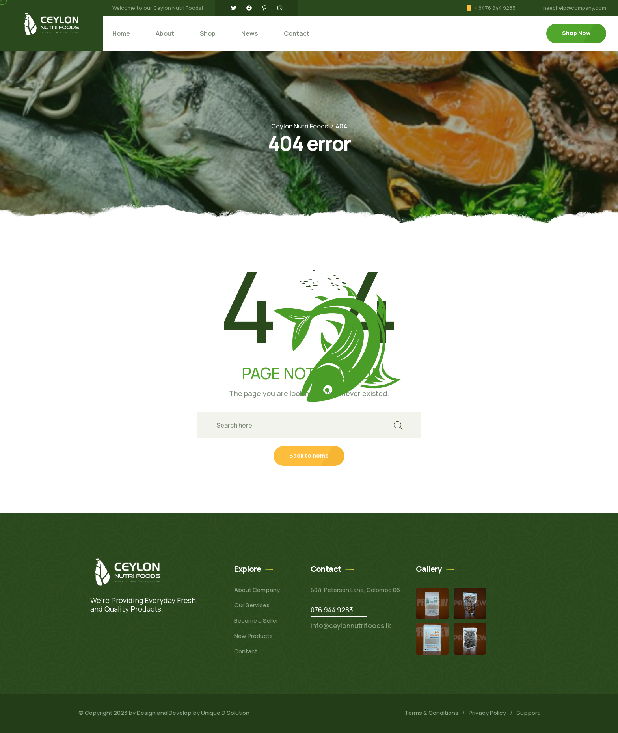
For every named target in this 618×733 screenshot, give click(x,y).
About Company (257, 590)
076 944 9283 (332, 609)
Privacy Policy (487, 713)
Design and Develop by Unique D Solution (193, 713)
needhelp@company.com (574, 7)
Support (528, 713)
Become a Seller (256, 620)
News (249, 33)
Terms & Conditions (431, 713)
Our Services (252, 605)
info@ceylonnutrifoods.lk (351, 625)
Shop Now (576, 33)
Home (121, 33)
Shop (208, 33)
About (165, 33)
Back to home (309, 455)
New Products (253, 636)
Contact (296, 33)
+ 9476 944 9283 (495, 7)
